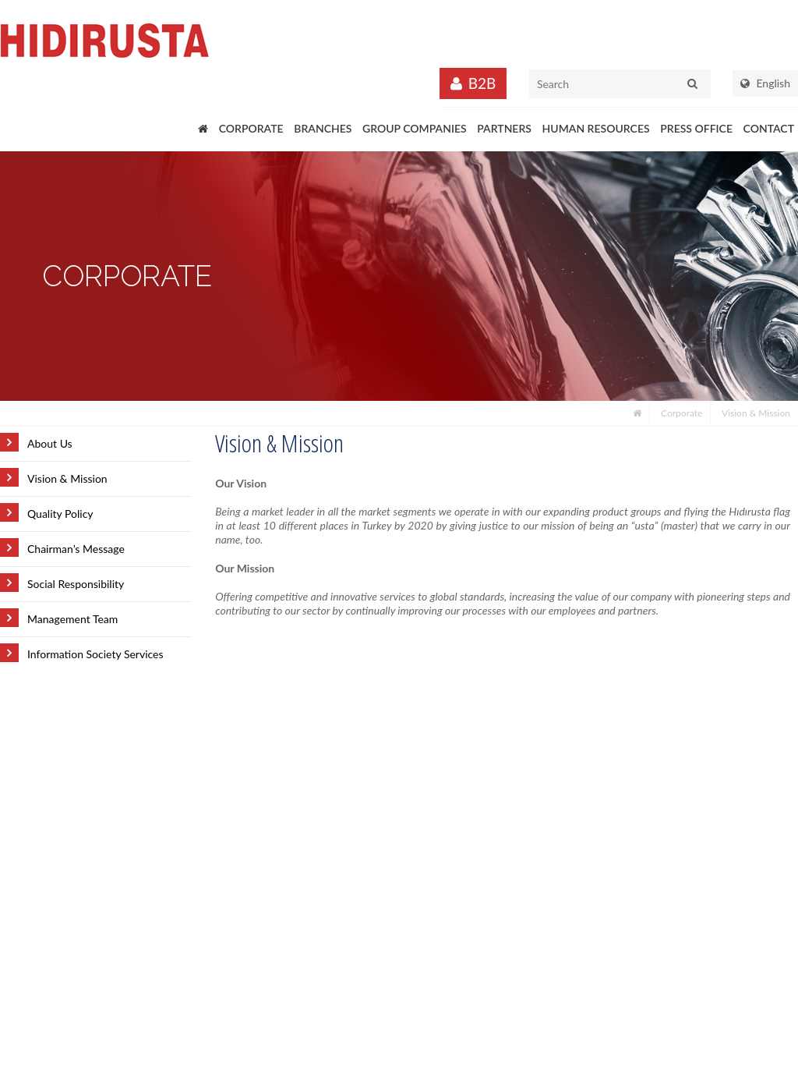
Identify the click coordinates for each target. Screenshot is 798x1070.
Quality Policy (60, 513)
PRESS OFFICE (696, 128)
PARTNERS (504, 128)
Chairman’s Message (76, 548)
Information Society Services (95, 654)
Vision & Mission (756, 413)
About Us (49, 443)
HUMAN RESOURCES (596, 128)
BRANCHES (322, 128)
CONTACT (768, 128)
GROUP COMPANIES (414, 128)
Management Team (72, 618)
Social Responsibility (75, 583)
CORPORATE (251, 128)
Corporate (681, 413)
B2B (482, 83)
